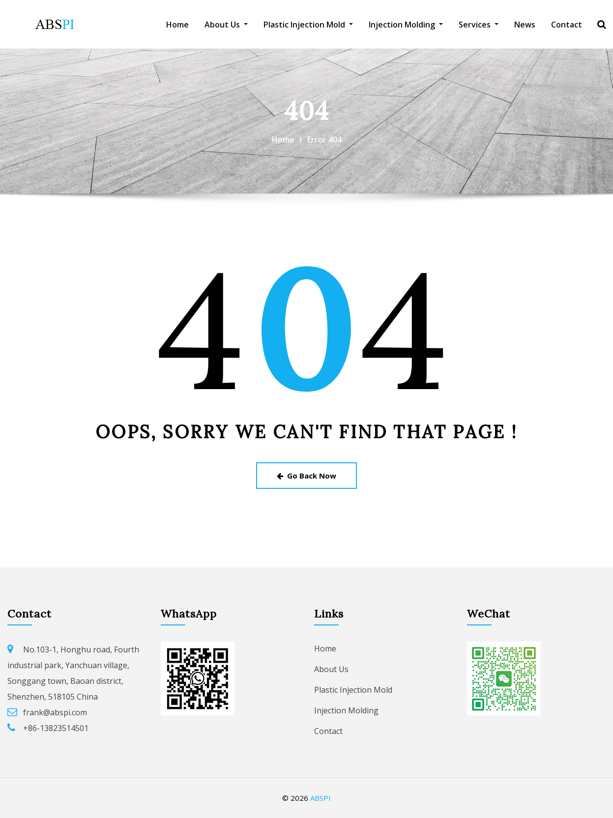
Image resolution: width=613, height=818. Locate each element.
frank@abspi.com (55, 712)
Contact (566, 24)
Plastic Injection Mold (308, 24)
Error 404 (324, 139)
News (524, 24)
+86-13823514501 (55, 728)
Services (478, 24)
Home (177, 24)
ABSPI (320, 798)
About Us (226, 24)
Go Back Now (306, 475)
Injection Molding (406, 24)
